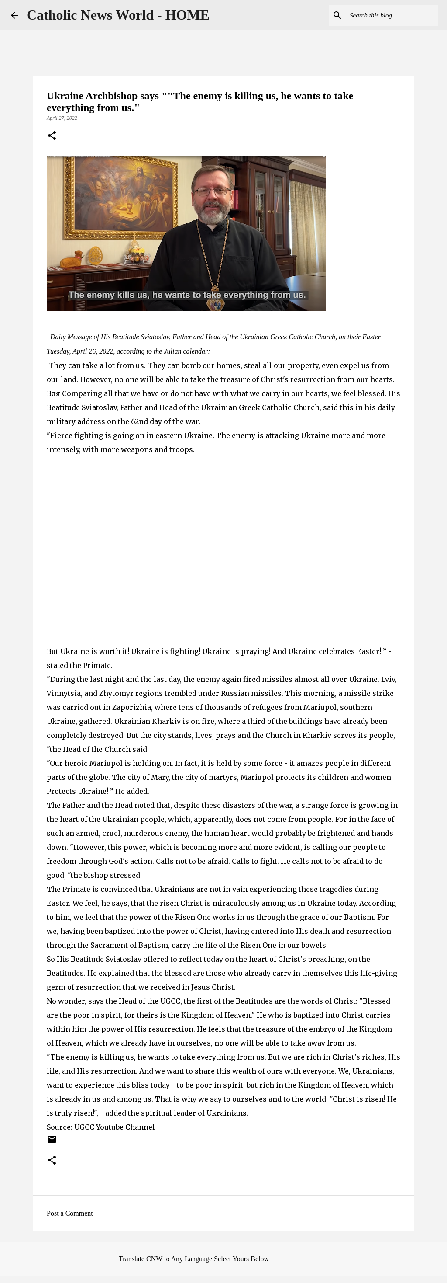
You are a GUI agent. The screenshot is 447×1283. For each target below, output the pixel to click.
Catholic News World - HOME (118, 15)
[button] (52, 136)
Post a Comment (70, 1213)
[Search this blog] (392, 15)
